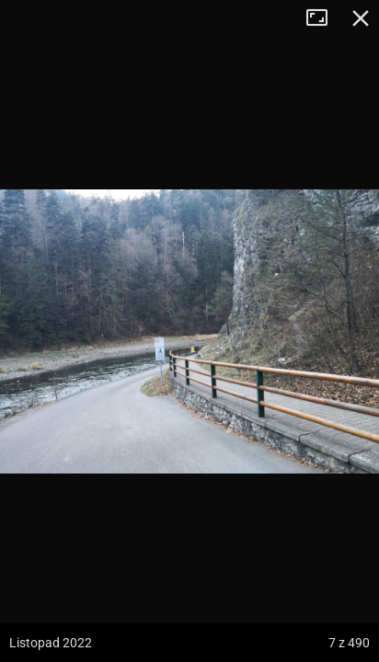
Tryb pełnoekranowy (323, 18)
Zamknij (360, 18)
